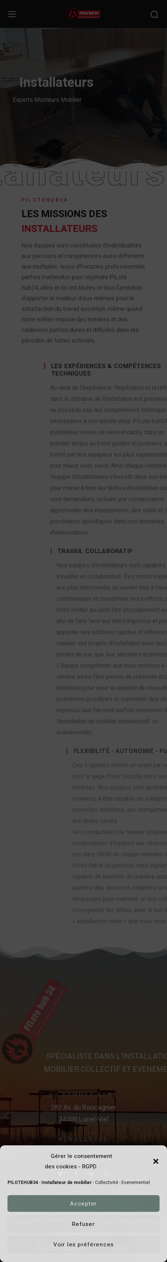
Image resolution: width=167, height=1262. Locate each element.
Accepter (83, 1204)
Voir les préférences (83, 1244)
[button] (156, 1161)
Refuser (83, 1224)
